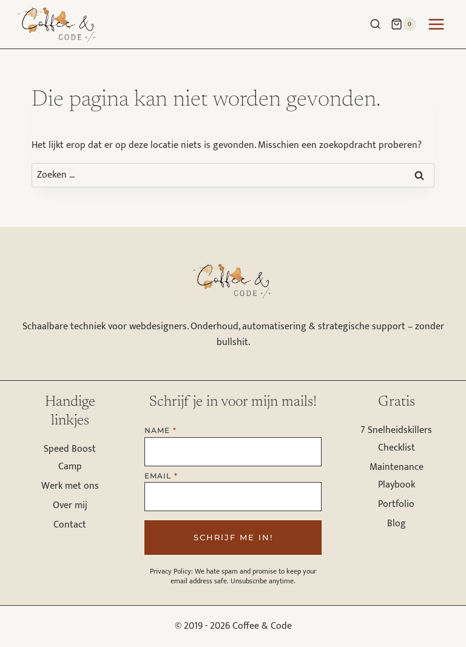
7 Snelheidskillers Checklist (396, 439)
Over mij (70, 505)
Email (161, 475)
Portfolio (396, 504)
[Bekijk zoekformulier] (372, 21)
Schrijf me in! (233, 537)
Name (160, 430)
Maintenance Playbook (397, 476)
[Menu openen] (438, 24)
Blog (396, 523)
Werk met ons (70, 486)
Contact (69, 525)
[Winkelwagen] (403, 24)
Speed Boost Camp (70, 458)
